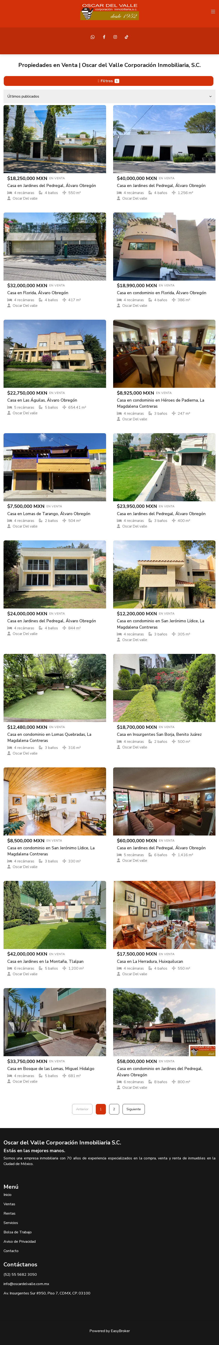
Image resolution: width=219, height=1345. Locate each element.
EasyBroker (120, 1331)
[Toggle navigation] (213, 12)
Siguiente (134, 1109)
